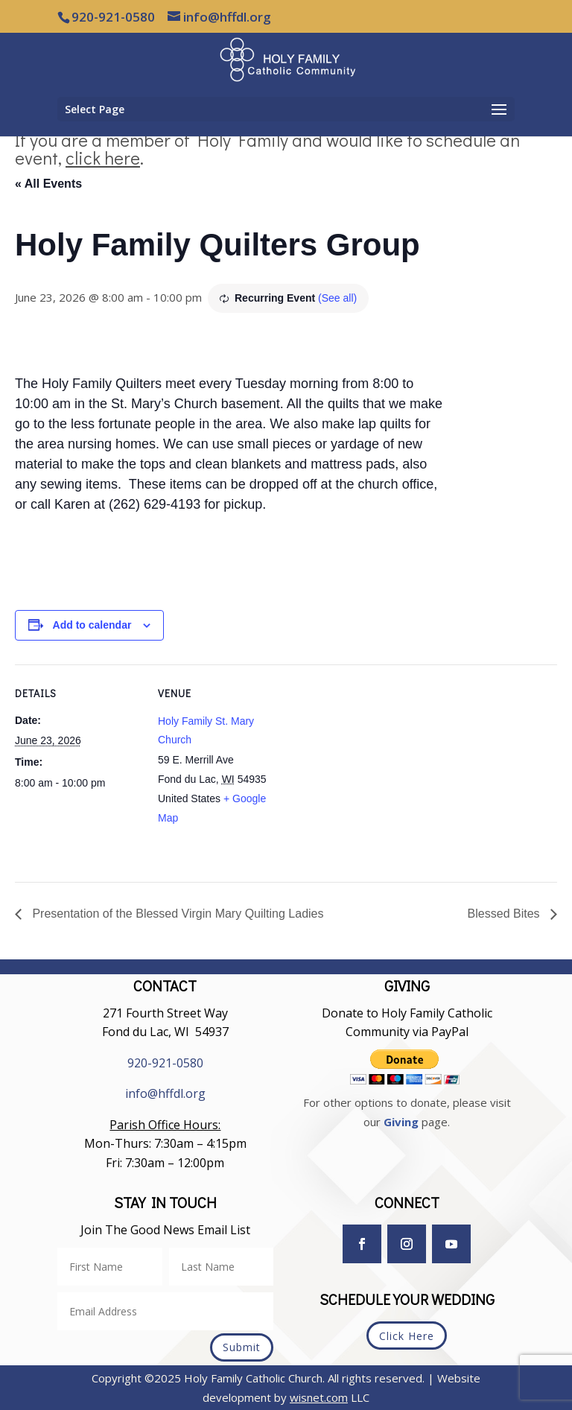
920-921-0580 (165, 1063)
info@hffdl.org (165, 1093)
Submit (242, 1347)
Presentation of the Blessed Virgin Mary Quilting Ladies (176, 913)
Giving (401, 1121)
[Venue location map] (379, 767)
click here (103, 157)
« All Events (48, 183)
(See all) (337, 298)
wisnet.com (319, 1397)
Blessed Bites (505, 913)
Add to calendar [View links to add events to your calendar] (92, 625)
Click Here (406, 1336)
